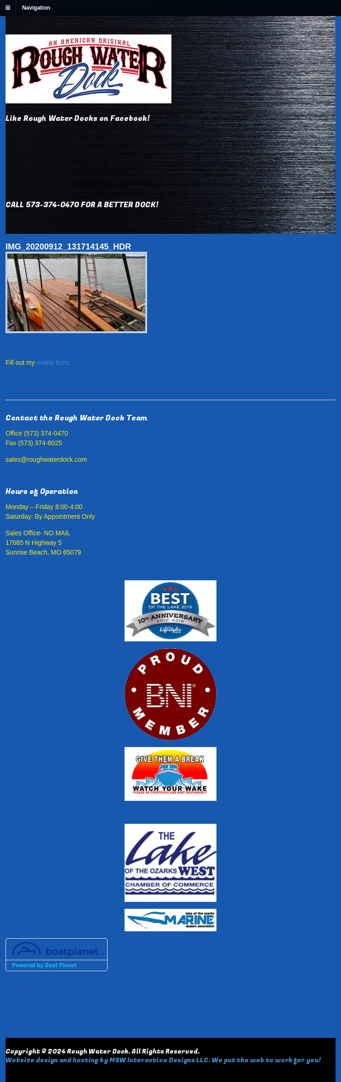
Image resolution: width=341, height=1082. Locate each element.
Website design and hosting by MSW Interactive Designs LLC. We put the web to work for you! (163, 1060)
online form (52, 362)
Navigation (36, 8)
